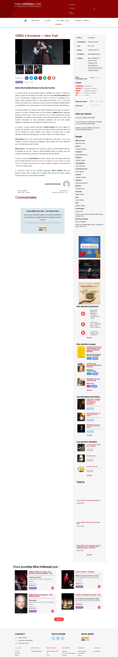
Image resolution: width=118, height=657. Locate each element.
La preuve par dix (91, 458)
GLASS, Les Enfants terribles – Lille (88, 587)
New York (91, 38)
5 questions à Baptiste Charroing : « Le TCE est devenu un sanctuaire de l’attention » (94, 393)
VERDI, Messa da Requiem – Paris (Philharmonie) (41, 587)
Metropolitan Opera (94, 46)
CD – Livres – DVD (63, 12)
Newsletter (56, 5)
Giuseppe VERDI (93, 34)
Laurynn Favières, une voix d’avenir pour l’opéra (93, 406)
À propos (66, 5)
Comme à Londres (49, 90)
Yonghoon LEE (92, 55)
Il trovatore (91, 29)
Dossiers (59, 16)
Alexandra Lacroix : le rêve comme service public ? (93, 418)
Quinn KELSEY (92, 52)
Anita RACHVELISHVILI (95, 60)
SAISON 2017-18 (93, 42)
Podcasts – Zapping (82, 12)
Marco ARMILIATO (94, 50)
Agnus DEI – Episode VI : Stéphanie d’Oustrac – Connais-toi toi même (94, 306)
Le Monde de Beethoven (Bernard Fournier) (94, 357)
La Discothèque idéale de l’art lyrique (93, 437)
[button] (48, 12)
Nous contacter (77, 5)
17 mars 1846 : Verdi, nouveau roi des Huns (88, 514)
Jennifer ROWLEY (93, 62)
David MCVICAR (93, 57)
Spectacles (35, 12)
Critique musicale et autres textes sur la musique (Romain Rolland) (94, 341)
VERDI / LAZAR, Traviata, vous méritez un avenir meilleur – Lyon (41, 564)
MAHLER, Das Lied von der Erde (93, 371)
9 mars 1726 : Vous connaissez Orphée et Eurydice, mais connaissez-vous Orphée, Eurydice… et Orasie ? (89, 539)
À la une (48, 12)
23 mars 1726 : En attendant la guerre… (89, 492)
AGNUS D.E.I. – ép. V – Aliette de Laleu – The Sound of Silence (95, 316)
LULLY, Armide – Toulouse (84, 564)
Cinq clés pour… (91, 447)
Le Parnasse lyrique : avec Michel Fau (94, 325)
